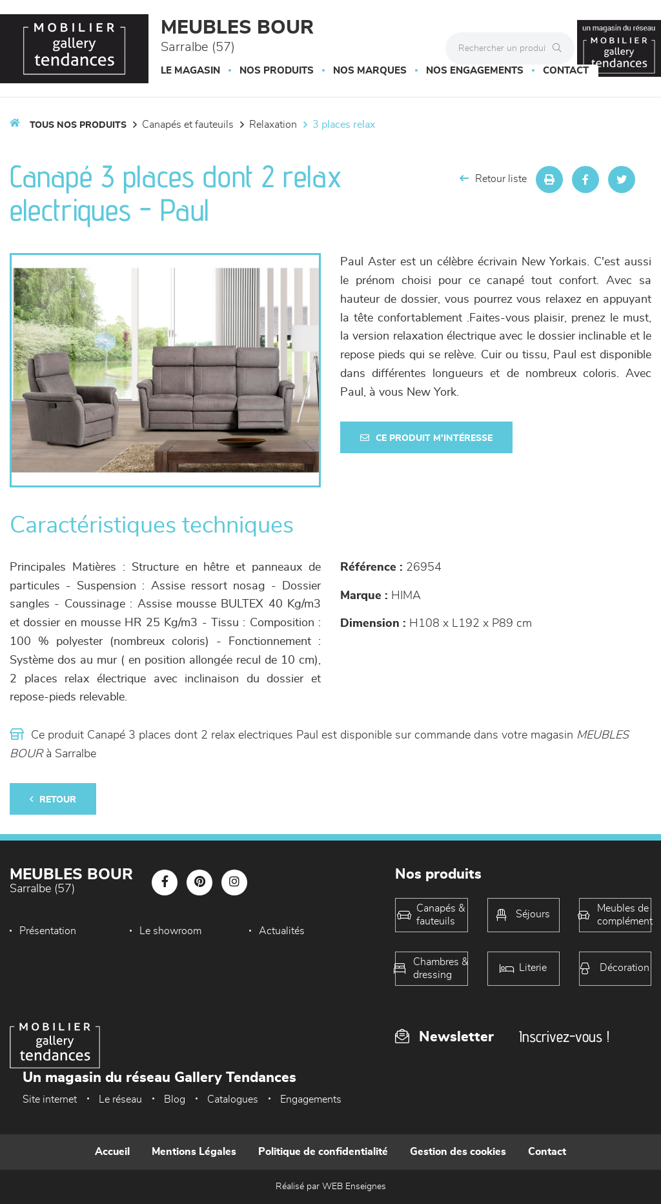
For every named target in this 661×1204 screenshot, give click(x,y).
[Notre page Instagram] (234, 882)
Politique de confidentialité (323, 1152)
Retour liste (493, 178)
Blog (174, 1099)
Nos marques (370, 71)
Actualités (282, 931)
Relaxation (273, 124)
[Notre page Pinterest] (199, 882)
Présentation (47, 931)
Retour (53, 799)
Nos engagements (475, 71)
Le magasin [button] (190, 71)
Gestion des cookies (458, 1152)
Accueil (112, 1152)
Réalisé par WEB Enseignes (331, 1186)
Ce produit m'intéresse (426, 438)
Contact (566, 71)
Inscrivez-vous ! (564, 1036)
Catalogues (232, 1099)
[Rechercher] (560, 48)
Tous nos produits (78, 125)
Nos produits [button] (276, 71)
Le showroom (170, 931)
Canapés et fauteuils (188, 124)
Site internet (50, 1099)
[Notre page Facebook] (165, 882)
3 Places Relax (343, 124)
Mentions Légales (194, 1152)
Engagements (310, 1099)
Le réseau (120, 1099)
